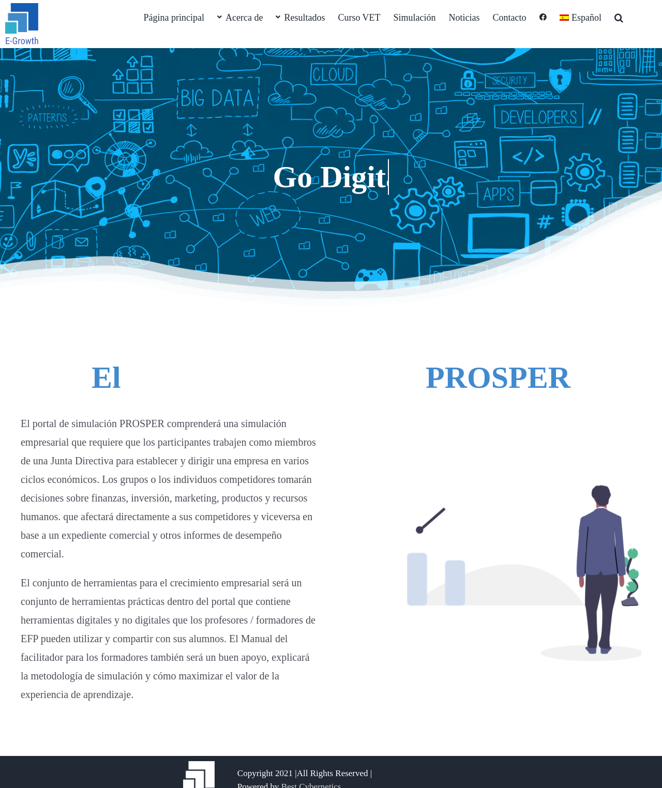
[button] (618, 16)
